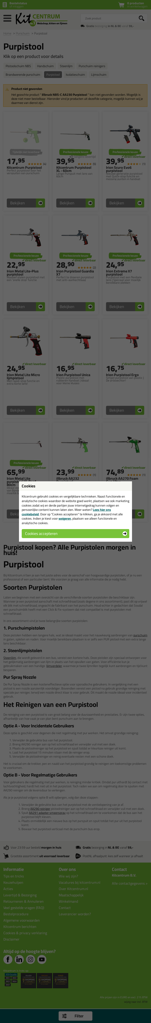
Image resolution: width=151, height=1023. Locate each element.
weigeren (65, 518)
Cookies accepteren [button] (41, 533)
